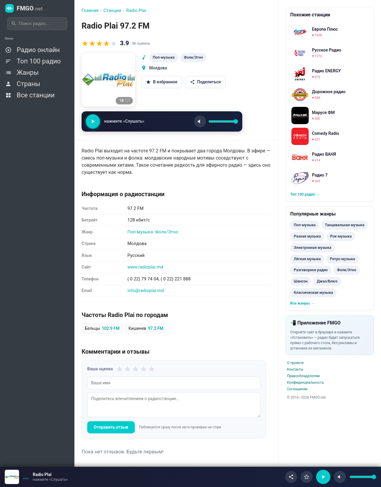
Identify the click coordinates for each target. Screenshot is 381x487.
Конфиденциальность (305, 382)
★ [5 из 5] (151, 369)
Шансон (300, 281)
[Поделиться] (291, 477)
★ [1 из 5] (119, 369)
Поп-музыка (164, 57)
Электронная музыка (312, 247)
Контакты (295, 369)
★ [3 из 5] (135, 369)
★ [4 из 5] (143, 369)
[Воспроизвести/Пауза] (323, 477)
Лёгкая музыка (307, 259)
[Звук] (200, 121)
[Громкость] (223, 121)
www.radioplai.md (145, 267)
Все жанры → (302, 303)
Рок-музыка (341, 236)
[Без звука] (340, 477)
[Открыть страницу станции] (12, 477)
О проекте (295, 363)
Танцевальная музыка (345, 225)
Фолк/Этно (193, 57)
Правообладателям (303, 376)
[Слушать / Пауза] (93, 121)
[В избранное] (307, 477)
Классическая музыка (313, 292)
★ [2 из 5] (127, 369)
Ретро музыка (342, 259)
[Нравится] (124, 100)
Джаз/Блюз (327, 281)
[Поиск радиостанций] (41, 23)
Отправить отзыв (111, 427)
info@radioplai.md (145, 290)
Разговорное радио (311, 270)
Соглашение (297, 389)
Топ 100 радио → (305, 194)
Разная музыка (307, 236)
